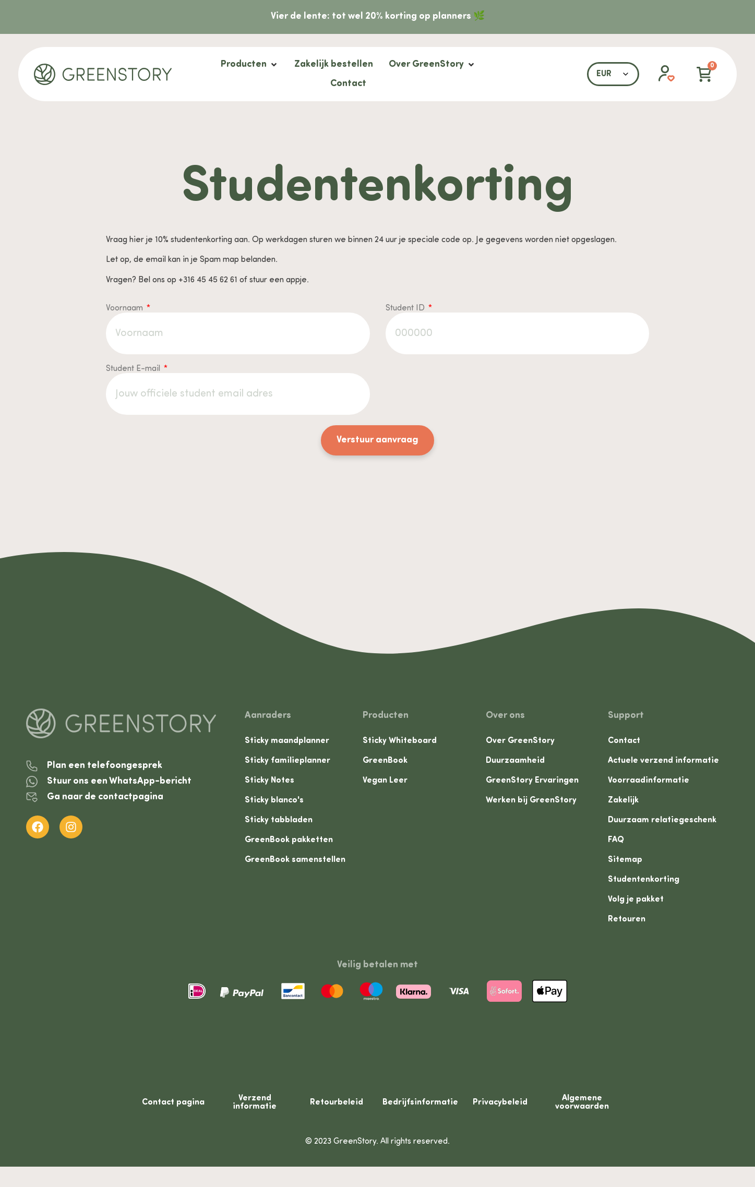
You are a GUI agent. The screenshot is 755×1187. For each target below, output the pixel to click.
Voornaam (125, 308)
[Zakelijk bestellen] (333, 64)
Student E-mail (134, 369)
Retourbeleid (336, 1105)
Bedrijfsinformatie (420, 1105)
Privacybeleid (500, 1105)
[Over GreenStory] (432, 64)
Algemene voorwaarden (582, 1105)
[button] (661, 74)
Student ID (406, 308)
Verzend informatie (255, 1105)
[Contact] (348, 83)
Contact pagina (173, 1105)
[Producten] (249, 64)
